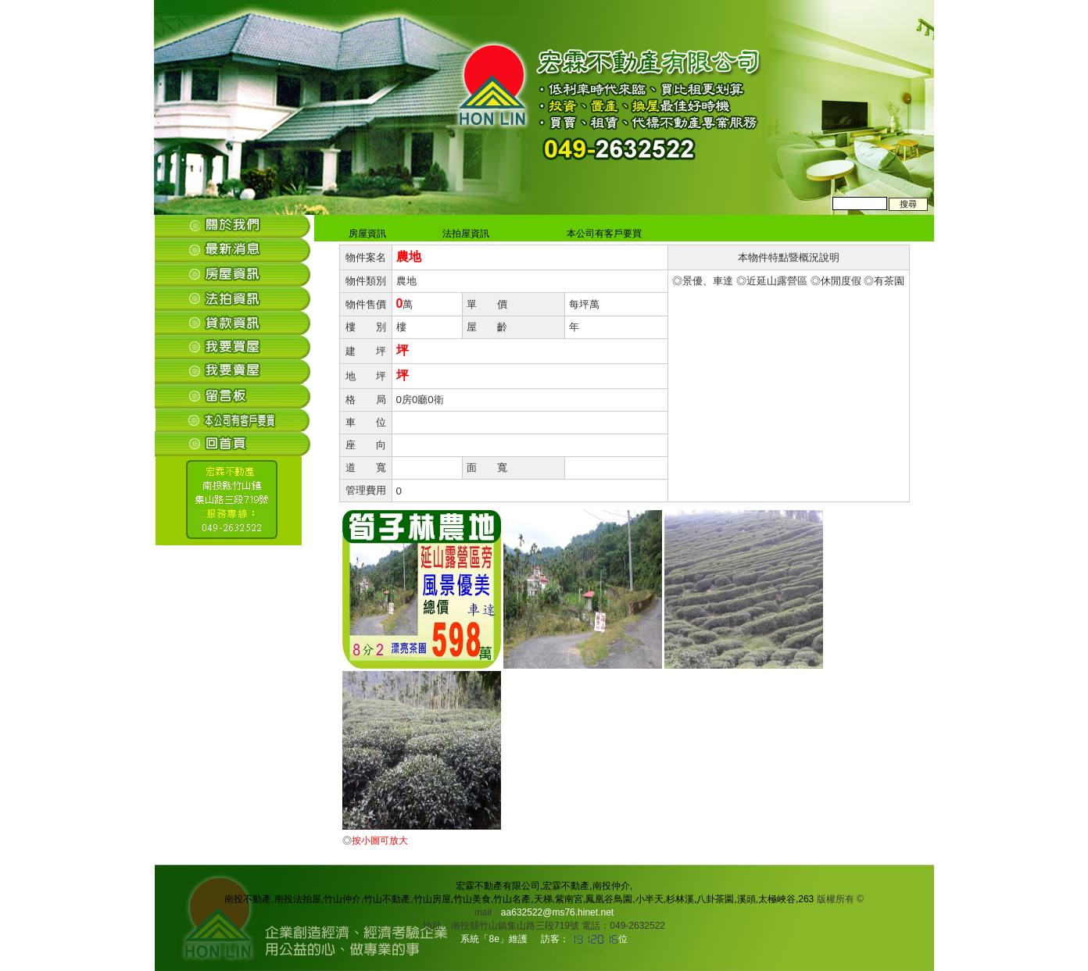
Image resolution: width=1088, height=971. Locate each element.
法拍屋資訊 (464, 233)
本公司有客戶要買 (601, 233)
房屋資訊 (365, 233)
